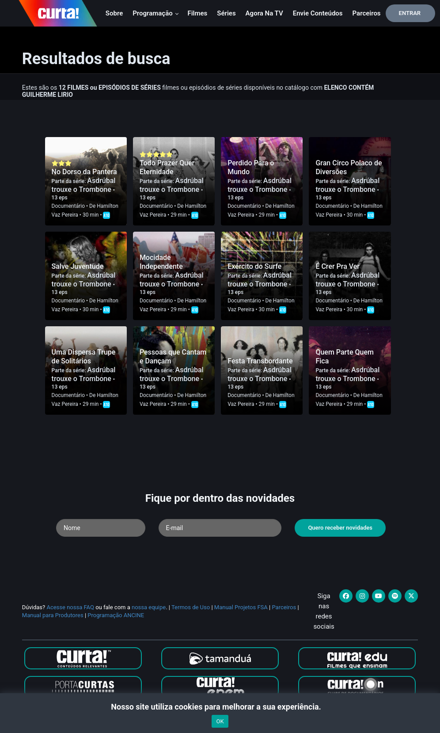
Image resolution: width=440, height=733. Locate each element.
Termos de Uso (190, 607)
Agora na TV (264, 13)
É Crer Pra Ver (337, 266)
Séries (226, 13)
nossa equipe (149, 607)
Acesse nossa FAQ (70, 607)
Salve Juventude (78, 266)
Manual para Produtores (52, 615)
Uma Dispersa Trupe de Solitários (84, 356)
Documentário (68, 206)
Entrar (410, 13)
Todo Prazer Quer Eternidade (167, 167)
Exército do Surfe (254, 266)
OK (220, 721)
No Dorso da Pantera (84, 172)
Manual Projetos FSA (241, 607)
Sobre (114, 13)
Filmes (197, 13)
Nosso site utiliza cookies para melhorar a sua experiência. (220, 706)
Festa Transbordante (260, 361)
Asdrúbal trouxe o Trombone (84, 185)
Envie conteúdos (318, 13)
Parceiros (367, 13)
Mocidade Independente (161, 262)
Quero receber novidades (340, 527)
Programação (156, 13)
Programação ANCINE (115, 615)
